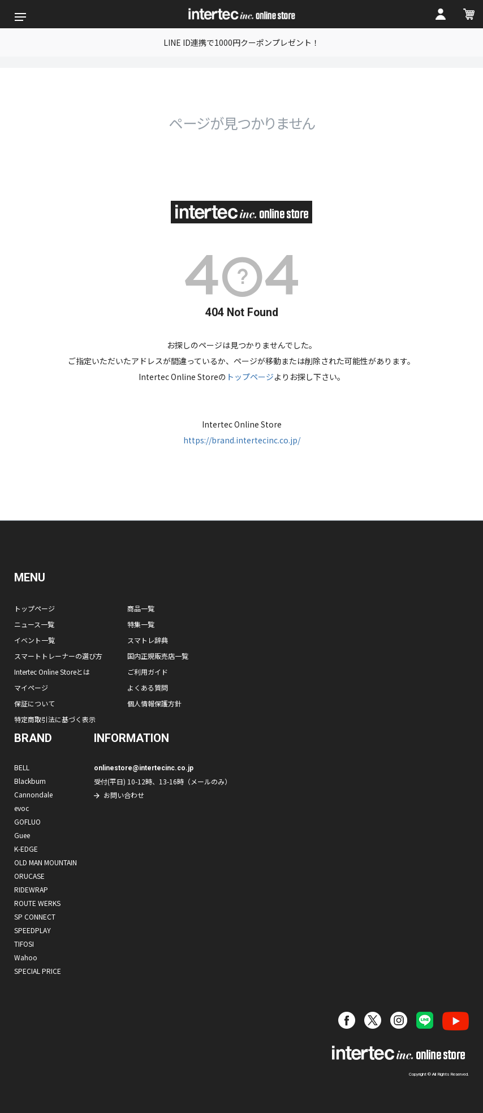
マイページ (31, 687)
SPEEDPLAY (32, 930)
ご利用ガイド (147, 671)
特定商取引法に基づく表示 (55, 719)
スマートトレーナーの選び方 (58, 656)
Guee (22, 835)
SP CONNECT (34, 916)
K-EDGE (26, 848)
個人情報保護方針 (154, 703)
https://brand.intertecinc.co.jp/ (241, 440)
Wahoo (25, 957)
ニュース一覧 (34, 624)
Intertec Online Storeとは (52, 671)
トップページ (250, 376)
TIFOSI (24, 943)
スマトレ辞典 (147, 640)
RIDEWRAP (31, 889)
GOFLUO (27, 821)
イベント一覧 (34, 640)
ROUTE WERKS (37, 903)
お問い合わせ (124, 795)
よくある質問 (147, 687)
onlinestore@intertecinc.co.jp (143, 768)
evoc (21, 808)
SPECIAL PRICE (37, 971)
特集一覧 (140, 624)
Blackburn (30, 781)
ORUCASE (29, 876)
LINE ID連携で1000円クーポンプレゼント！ (241, 42)
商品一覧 (140, 608)
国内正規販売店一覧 (157, 656)
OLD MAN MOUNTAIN (45, 862)
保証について (34, 703)
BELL (21, 767)
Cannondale (33, 794)
